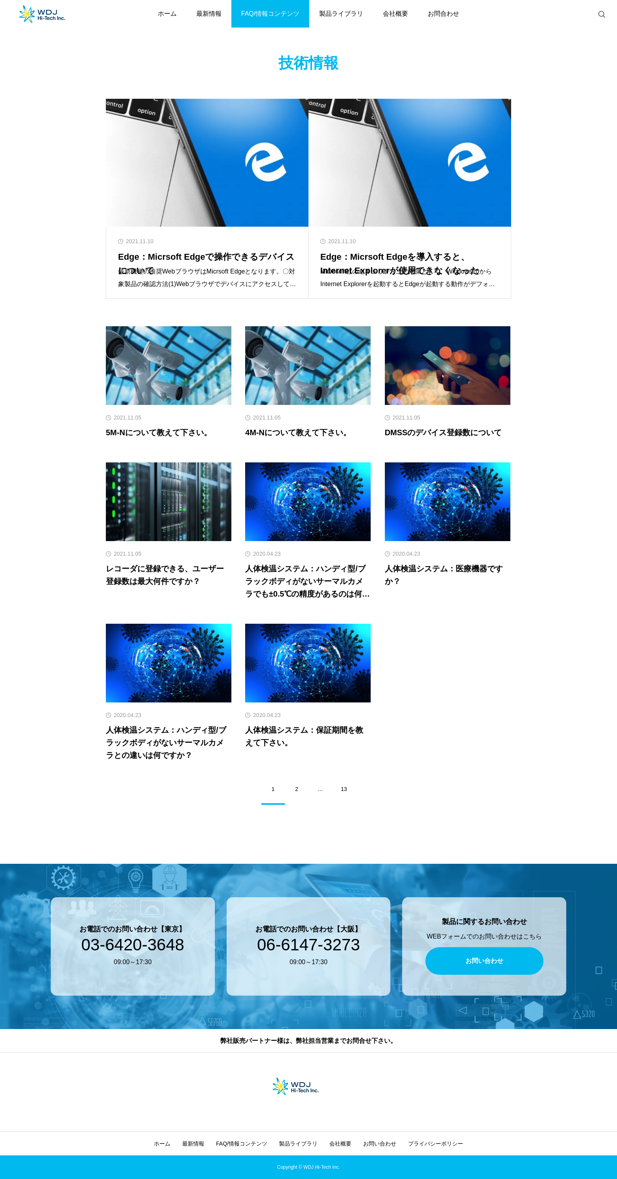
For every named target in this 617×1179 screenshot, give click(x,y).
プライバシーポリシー (435, 1143)
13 (344, 789)
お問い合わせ (379, 1143)
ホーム (167, 13)
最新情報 (209, 13)
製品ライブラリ (341, 13)
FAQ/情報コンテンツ (270, 13)
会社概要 (395, 13)
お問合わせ (443, 13)
